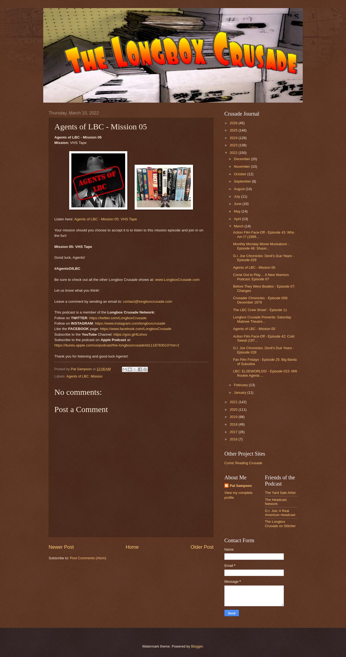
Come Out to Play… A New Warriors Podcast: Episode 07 (261, 277)
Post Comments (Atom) (88, 558)
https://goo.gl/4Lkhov (130, 334)
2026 (234, 123)
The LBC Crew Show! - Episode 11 (260, 310)
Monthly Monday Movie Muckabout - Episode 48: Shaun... (261, 246)
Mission (97, 376)
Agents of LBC (77, 376)
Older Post (202, 547)
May (237, 211)
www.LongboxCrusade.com (177, 280)
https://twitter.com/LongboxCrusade (118, 318)
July (237, 196)
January (240, 392)
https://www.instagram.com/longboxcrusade (130, 323)
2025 (234, 130)
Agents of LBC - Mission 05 (254, 329)
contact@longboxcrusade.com (147, 301)
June (238, 204)
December (242, 159)
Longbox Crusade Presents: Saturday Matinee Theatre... (262, 319)
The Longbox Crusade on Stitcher (280, 524)
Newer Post (61, 547)
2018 (234, 424)
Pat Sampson (241, 486)
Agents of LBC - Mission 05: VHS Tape (105, 219)
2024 (234, 138)
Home (132, 547)
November (242, 166)
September (243, 181)
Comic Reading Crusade (243, 463)
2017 (234, 432)
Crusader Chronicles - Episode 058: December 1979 (260, 300)
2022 (234, 153)
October (240, 174)
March (239, 226)
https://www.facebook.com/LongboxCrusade (135, 329)
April (238, 219)
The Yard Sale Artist (280, 493)
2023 (234, 145)
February (241, 385)
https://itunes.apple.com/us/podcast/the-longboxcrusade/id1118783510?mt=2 (116, 345)
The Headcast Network (276, 502)
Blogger (197, 646)
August (240, 189)
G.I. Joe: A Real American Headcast (280, 513)
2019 (234, 417)
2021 (234, 402)
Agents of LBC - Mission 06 (254, 267)
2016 (234, 439)
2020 (234, 409)
